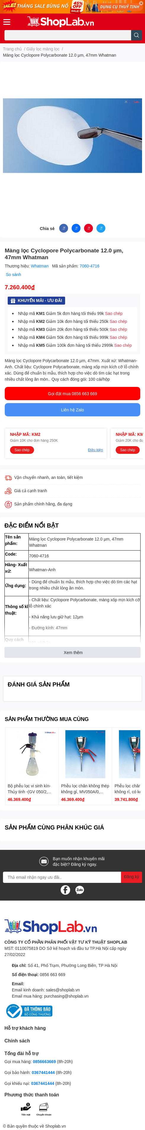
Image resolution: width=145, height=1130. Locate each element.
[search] (136, 35)
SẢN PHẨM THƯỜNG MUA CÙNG (47, 719)
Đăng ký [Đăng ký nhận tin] (131, 876)
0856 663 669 (52, 974)
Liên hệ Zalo (72, 409)
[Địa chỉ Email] (72, 877)
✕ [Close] (141, 3)
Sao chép (114, 313)
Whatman (40, 265)
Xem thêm (73, 652)
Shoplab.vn (55, 1126)
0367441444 (43, 1072)
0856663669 (44, 1061)
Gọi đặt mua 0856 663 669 (72, 393)
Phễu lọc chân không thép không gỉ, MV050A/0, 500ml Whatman (85, 791)
